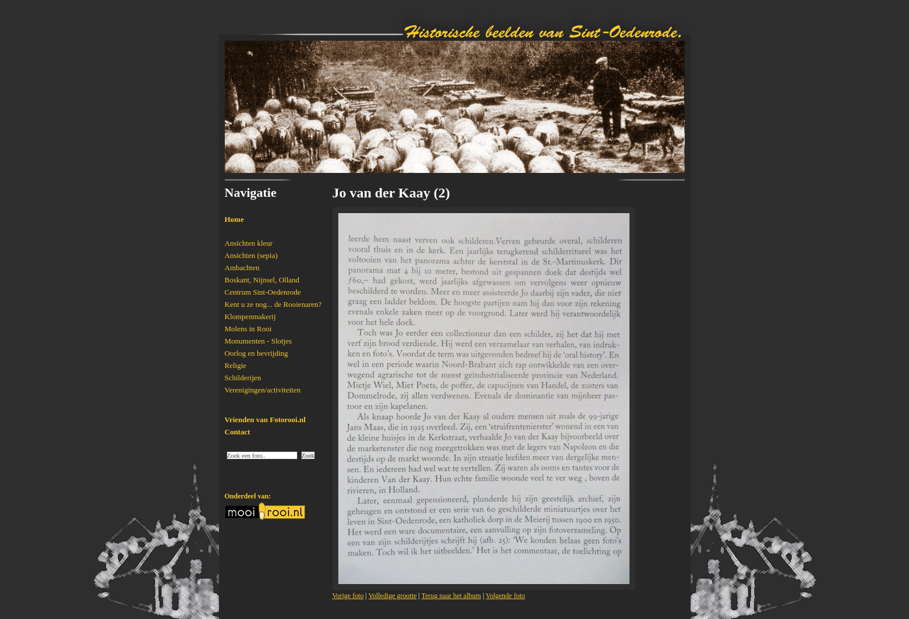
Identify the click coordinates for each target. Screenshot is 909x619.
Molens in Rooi (248, 328)
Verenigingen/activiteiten (263, 389)
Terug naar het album (451, 596)
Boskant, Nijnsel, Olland (262, 279)
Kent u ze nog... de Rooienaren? (273, 304)
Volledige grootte (393, 596)
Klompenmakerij (250, 316)
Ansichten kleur (249, 243)
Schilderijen (243, 377)
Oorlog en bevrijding (256, 353)
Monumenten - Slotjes (258, 341)
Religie (236, 365)
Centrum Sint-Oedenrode (263, 292)
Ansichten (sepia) (251, 255)
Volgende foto (505, 596)
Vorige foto (348, 596)
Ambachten (242, 267)
